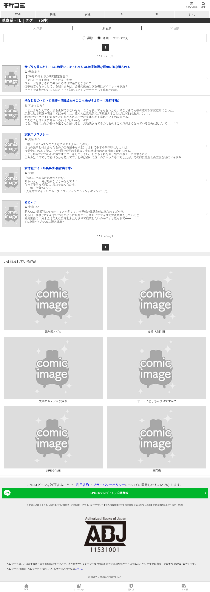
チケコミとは (32, 505)
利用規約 (82, 485)
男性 (53, 14)
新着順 (106, 28)
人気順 (37, 28)
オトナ (192, 14)
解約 (180, 505)
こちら (78, 568)
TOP (18, 14)
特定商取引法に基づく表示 (138, 505)
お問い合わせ (62, 505)
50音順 (174, 28)
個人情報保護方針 (114, 505)
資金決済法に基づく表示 (164, 505)
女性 (87, 14)
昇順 (90, 38)
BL (122, 14)
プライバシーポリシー (109, 485)
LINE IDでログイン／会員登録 (65, 493)
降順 (106, 38)
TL (157, 14)
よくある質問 (48, 505)
